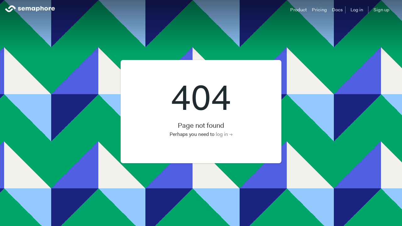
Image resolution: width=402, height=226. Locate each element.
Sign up (381, 10)
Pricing (319, 10)
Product (298, 10)
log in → (224, 134)
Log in (356, 10)
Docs (337, 10)
